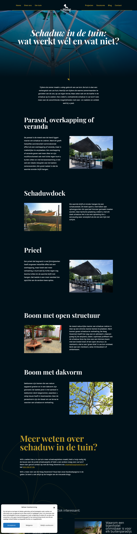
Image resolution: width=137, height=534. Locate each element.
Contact (118, 5)
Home (18, 5)
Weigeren (29, 525)
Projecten (89, 5)
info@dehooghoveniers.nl (75, 465)
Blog (110, 5)
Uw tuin (38, 5)
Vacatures (100, 5)
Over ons (28, 5)
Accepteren (11, 525)
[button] (54, 507)
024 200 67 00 (28, 467)
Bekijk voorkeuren (47, 525)
